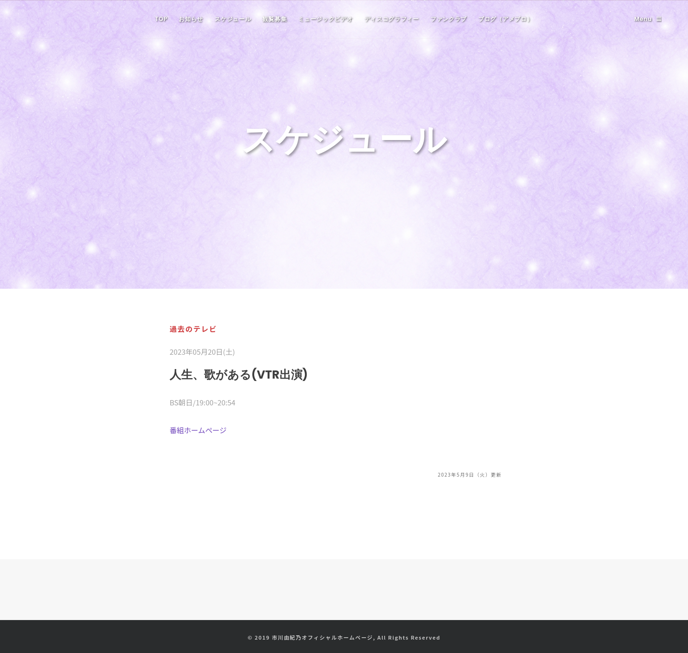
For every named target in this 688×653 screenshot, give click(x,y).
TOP (161, 19)
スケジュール (233, 19)
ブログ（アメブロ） (505, 19)
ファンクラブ (448, 19)
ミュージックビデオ (325, 19)
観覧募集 (274, 19)
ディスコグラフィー (392, 19)
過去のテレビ (193, 329)
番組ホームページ (198, 430)
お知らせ (191, 19)
